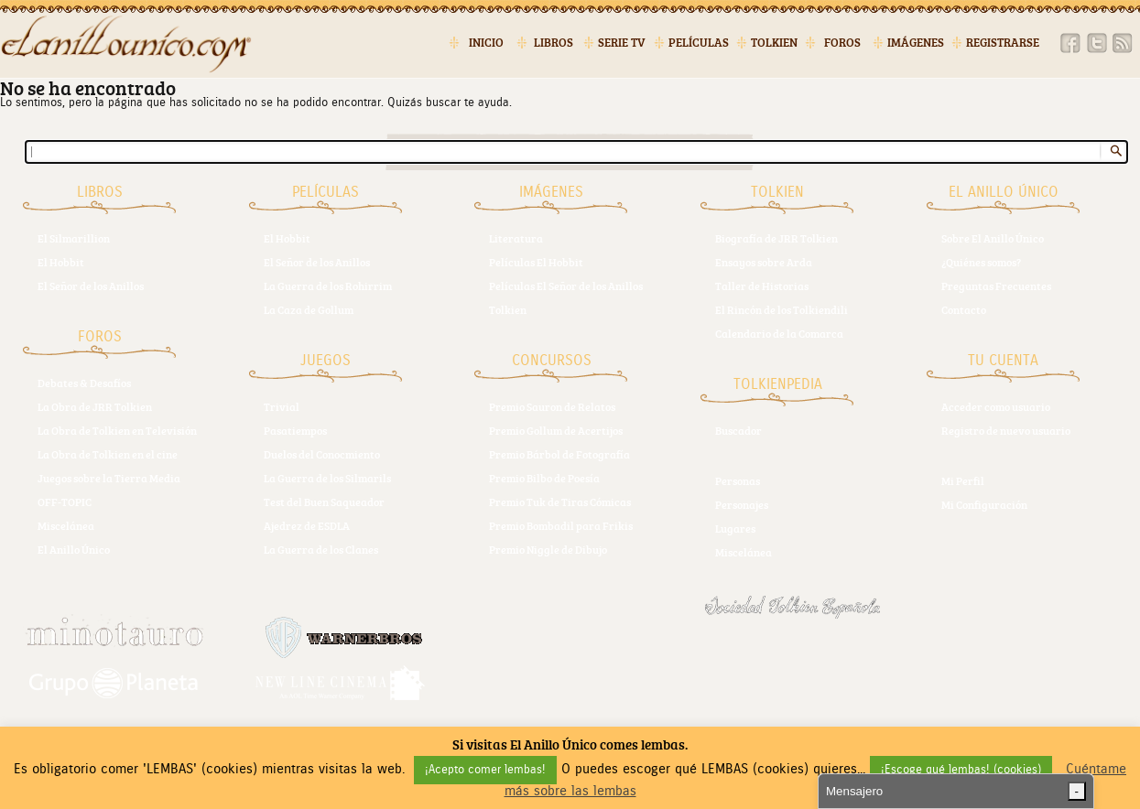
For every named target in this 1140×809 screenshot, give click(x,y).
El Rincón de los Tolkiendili (781, 309)
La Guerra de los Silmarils (327, 477)
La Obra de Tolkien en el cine (108, 454)
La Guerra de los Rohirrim (328, 285)
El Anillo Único (74, 549)
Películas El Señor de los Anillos (566, 285)
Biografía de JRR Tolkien (776, 238)
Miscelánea (66, 525)
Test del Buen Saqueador (324, 501)
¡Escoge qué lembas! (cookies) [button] (961, 770)
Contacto (963, 309)
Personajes (741, 504)
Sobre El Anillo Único (992, 238)
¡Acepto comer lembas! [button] (485, 770)
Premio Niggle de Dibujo (548, 549)
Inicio (486, 43)
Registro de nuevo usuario (1005, 430)
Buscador (738, 430)
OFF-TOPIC (65, 501)
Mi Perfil (962, 480)
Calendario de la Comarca (779, 333)
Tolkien (774, 43)
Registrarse (1002, 43)
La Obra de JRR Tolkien (95, 406)
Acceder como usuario (995, 406)
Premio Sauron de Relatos (552, 406)
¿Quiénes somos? (981, 261)
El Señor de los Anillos (91, 285)
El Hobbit (61, 261)
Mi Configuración (984, 504)
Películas (698, 43)
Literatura (516, 238)
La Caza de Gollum (308, 309)
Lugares (735, 528)
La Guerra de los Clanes (321, 549)
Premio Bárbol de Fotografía (559, 454)
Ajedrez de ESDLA (307, 525)
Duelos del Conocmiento (322, 454)
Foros (842, 43)
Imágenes (915, 43)
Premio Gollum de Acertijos (556, 430)
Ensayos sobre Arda (763, 261)
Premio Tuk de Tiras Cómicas (560, 501)
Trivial (281, 406)
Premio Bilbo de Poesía (544, 477)
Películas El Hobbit (536, 261)
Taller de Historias (762, 285)
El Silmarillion (74, 238)
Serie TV (622, 43)
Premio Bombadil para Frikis (561, 525)
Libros (553, 43)
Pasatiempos (295, 430)
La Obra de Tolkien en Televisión (117, 430)
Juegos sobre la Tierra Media (109, 477)
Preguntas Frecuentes (996, 285)
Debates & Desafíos (84, 382)
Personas (737, 480)
